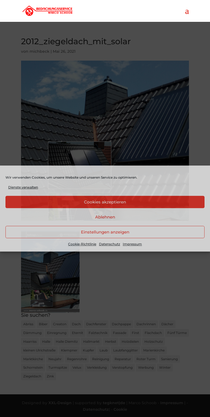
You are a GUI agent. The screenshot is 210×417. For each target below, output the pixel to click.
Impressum (132, 244)
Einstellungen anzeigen (105, 232)
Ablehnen (105, 217)
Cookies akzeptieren (105, 202)
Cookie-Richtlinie (82, 244)
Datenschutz (109, 244)
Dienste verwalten (23, 187)
